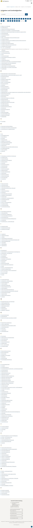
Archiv (3, 54)
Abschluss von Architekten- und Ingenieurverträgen (11, 30)
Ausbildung (3, 58)
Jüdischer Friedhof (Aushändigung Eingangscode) (10, 239)
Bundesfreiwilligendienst (6, 113)
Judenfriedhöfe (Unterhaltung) (7, 238)
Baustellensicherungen (6, 88)
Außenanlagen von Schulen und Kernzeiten (9, 67)
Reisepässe (4, 356)
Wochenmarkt (4, 481)
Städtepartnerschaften (6, 404)
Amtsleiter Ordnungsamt (6, 41)
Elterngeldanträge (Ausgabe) (7, 142)
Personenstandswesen (6, 341)
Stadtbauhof (4, 403)
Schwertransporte (5, 370)
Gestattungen (4, 196)
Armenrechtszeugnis (5, 55)
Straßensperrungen (5, 418)
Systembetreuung (5, 421)
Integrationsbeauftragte (6, 227)
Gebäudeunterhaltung (6, 186)
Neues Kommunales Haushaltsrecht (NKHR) (9, 317)
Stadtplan (3, 407)
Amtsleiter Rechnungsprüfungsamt (8, 43)
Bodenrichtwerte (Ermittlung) (7, 106)
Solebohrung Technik (5, 384)
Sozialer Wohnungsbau (6, 388)
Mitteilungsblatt (4, 308)
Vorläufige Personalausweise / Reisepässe (9, 466)
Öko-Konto (3, 328)
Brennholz (3, 110)
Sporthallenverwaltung (6, 397)
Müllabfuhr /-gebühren (6, 310)
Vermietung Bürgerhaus (6, 459)
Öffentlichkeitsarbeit (5, 327)
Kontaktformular (14, 513)
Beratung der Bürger (5, 95)
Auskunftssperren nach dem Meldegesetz (9, 63)
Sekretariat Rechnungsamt (6, 380)
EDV (2, 134)
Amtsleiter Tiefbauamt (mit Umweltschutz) (9, 44)
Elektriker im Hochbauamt (6, 141)
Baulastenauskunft (5, 80)
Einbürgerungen (4, 139)
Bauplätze (3, 85)
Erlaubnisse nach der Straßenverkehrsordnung (10, 146)
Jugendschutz (4, 245)
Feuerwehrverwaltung (5, 164)
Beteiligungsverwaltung (6, 100)
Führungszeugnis (4, 177)
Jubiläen (3, 236)
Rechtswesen (4, 353)
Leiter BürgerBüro (4, 288)
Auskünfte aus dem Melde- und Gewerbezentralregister (11, 61)
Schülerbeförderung (5, 367)
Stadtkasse (3, 406)
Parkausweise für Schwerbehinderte (8, 337)
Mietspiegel (4, 307)
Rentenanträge (4, 358)
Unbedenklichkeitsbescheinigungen (8, 440)
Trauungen (3, 429)
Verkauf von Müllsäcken (6, 457)
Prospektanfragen (5, 346)
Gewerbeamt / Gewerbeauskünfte (8, 198)
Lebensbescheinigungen (6, 285)
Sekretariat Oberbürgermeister (7, 377)
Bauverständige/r (5, 89)
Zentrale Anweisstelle (5, 490)
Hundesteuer (4, 220)
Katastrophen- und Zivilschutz (7, 253)
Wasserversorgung (5, 475)
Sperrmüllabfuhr (4, 394)
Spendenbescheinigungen (6, 393)
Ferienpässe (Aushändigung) (7, 160)
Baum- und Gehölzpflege (6, 82)
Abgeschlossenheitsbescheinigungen (8, 29)
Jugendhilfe (4, 242)
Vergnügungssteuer (5, 454)
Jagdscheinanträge (5, 235)
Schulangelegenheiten (6, 364)
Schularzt (3, 365)
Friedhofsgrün (4, 173)
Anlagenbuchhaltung (5, 51)
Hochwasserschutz (5, 217)
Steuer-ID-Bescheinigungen (6, 414)
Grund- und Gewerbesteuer (6, 202)
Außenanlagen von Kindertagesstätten (8, 65)
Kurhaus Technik (4, 273)
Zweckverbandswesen (5, 494)
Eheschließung (4, 136)
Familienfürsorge (4, 157)
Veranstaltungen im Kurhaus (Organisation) (9, 449)
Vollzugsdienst (4, 464)
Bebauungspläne (5, 90)
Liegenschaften (4, 293)
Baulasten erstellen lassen (6, 79)
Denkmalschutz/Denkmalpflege (7, 126)
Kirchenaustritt (4, 260)
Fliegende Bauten (5, 170)
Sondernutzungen (5, 385)
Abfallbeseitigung (5, 27)
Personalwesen (4, 340)
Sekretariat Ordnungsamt (6, 378)
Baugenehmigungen (5, 76)
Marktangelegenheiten (6, 303)
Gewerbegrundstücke (5, 199)
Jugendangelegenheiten (6, 241)
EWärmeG (3, 151)
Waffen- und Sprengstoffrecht (7, 471)
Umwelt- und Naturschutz (6, 438)
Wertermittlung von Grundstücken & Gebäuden (10, 478)
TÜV (2, 430)
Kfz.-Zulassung (4, 254)
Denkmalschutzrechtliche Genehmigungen (9, 127)
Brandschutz (4, 108)
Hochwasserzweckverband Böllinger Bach (9, 218)
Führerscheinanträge (5, 176)
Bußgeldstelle (4, 116)
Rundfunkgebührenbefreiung (7, 359)
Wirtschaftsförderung (5, 479)
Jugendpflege (4, 244)
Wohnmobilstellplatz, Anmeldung (7, 485)
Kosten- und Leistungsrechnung (7, 267)
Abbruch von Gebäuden (6, 26)
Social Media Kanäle (14, 518)
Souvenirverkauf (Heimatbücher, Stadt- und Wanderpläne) (12, 387)
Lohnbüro (3, 296)
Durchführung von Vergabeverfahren (8, 129)
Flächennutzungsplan (5, 168)
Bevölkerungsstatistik (5, 105)
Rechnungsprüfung (5, 352)
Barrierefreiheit (15, 522)
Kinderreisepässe (4, 257)
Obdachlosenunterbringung (6, 322)
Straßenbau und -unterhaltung (7, 416)
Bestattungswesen (5, 99)
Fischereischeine (4, 167)
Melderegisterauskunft (5, 305)
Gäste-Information (5, 183)
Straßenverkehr (4, 420)
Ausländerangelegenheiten (6, 64)
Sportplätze (4, 398)
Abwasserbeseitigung (5, 34)
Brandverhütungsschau (6, 109)
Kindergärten (4, 256)
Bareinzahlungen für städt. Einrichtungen (9, 73)
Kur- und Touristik (5, 271)
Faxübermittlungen (5, 158)
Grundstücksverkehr (5, 205)
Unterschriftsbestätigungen (6, 441)
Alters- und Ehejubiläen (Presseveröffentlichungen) (10, 37)
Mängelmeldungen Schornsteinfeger (8, 301)
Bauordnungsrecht (5, 83)
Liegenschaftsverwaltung (6, 295)
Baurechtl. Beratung (5, 86)
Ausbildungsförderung (5, 60)
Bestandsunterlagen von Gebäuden (8, 98)
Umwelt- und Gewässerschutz (7, 437)
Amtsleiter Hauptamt (5, 39)
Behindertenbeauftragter (6, 93)
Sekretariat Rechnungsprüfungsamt (8, 381)
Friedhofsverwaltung (5, 174)
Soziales (3, 390)
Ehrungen (3, 138)
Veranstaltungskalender (6, 450)
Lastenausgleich (4, 283)
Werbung (3, 476)
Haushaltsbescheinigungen (6, 211)
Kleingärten (4, 261)
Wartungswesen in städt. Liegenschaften (9, 474)
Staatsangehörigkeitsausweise (7, 400)
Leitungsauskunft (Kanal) (6, 292)
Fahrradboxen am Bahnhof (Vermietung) (9, 156)
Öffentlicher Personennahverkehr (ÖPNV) (9, 325)
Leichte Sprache (13, 515)
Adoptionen (4, 36)
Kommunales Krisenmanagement (7, 264)
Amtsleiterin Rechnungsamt (6, 46)
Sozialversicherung (5, 391)
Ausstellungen (4, 68)
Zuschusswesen (4, 493)
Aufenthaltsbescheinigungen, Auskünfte (9, 57)
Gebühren (3, 189)
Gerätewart (4, 192)
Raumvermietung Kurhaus (6, 351)
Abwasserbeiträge (5, 33)
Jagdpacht (4, 234)
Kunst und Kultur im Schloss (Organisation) (9, 270)
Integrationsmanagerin (6, 229)
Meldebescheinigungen (6, 304)
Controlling (3, 121)
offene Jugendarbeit (5, 324)
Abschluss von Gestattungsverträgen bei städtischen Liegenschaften (14, 31)
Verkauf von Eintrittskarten (6, 456)
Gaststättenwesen (5, 185)
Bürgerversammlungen (6, 115)
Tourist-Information (5, 428)
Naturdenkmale (4, 316)
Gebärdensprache (21, 522)
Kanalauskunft (4, 250)
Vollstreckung (4, 463)
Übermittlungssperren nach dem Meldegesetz (10, 435)
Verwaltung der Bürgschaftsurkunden (8, 462)
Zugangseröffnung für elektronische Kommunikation (23, 521)
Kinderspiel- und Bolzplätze (6, 259)
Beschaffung (4, 96)
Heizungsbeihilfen (5, 213)
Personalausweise (5, 339)
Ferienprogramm (4, 161)
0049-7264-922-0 (15, 505)
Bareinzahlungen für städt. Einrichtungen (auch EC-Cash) (12, 75)
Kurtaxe (3, 274)
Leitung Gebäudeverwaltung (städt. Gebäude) (10, 291)
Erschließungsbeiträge (5, 148)
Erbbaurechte (4, 145)
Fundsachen (4, 178)
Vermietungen (4, 460)
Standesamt (4, 410)
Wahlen (3, 472)
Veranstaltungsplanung (6, 452)
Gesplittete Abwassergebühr (7, 195)
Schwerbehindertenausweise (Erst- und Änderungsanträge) (12, 368)
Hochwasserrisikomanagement (7, 215)
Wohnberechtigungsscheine (7, 482)
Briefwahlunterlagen (5, 112)
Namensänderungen (5, 315)
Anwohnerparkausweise (6, 53)
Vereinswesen (4, 453)
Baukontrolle (4, 77)
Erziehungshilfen (4, 149)
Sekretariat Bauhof (5, 371)
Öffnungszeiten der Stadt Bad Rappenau (15, 510)
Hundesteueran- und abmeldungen (8, 221)
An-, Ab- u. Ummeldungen (6, 47)
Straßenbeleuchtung (5, 417)
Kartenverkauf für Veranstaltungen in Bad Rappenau (11, 251)
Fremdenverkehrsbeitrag (6, 171)
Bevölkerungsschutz (5, 103)
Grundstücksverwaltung (6, 206)
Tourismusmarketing (5, 426)
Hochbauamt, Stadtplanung (6, 214)
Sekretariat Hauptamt (5, 374)
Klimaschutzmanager (5, 263)
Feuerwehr (3, 163)
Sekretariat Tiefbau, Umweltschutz (7, 383)
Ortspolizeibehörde (5, 331)
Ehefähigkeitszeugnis (5, 135)
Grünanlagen (4, 201)
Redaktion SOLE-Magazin (6, 355)
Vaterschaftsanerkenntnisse (6, 447)
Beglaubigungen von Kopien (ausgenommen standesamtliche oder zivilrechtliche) (16, 92)
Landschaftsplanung (5, 282)
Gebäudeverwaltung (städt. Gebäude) (8, 188)
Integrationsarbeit (5, 226)
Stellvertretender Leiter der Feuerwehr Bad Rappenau (11, 411)
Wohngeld (3, 484)
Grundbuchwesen (5, 203)
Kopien (3, 266)
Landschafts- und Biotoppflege (7, 281)
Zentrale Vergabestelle (6, 491)
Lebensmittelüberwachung (6, 286)
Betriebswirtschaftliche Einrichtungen (8, 102)
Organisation (4, 329)
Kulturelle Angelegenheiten (6, 269)
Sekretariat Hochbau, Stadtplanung (8, 375)
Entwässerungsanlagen (6, 144)
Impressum (3, 521)
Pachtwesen (4, 336)
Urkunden (3, 442)
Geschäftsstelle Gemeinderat (7, 193)
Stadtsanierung (4, 408)
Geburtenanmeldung (5, 190)
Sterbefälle (3, 413)
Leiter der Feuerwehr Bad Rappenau (8, 289)
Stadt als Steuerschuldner (6, 401)
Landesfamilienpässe (5, 279)
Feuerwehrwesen (4, 166)
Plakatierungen (4, 343)
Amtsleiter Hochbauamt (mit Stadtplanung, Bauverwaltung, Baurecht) (14, 40)
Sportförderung (4, 396)
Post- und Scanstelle (5, 344)
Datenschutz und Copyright (10, 521)
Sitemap (11, 522)
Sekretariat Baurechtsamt (6, 373)
